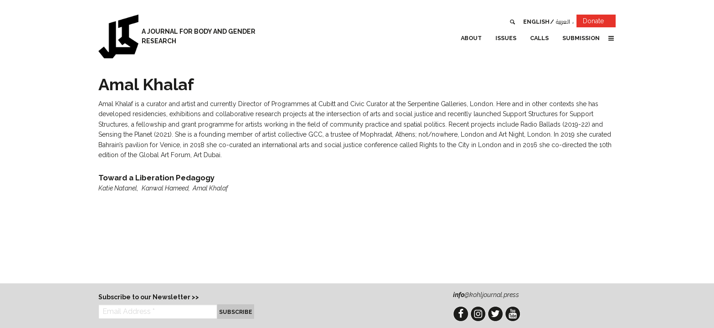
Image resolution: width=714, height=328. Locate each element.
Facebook (461, 314)
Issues (505, 38)
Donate (599, 22)
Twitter (495, 314)
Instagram (478, 314)
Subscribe (235, 311)
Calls (539, 38)
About (471, 38)
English (536, 21)
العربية (563, 21)
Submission (581, 38)
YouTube (512, 314)
